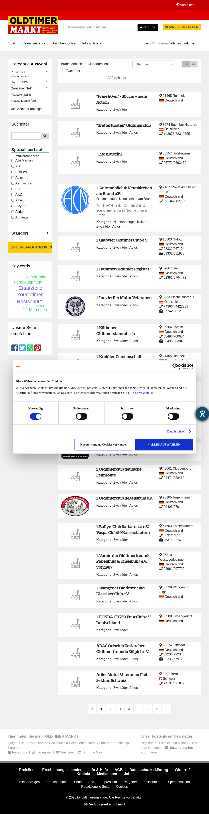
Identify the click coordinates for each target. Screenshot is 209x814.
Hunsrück (41, 306)
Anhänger (20, 217)
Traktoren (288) (21, 94)
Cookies (122, 786)
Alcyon (18, 206)
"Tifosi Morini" (109, 154)
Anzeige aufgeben (181, 27)
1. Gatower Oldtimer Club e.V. (122, 240)
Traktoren (143, 222)
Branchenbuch (64, 43)
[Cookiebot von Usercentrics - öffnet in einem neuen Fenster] (175, 366)
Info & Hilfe (91, 43)
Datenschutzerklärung (148, 770)
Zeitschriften (152, 782)
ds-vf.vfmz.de (144, 392)
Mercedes (38, 310)
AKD (16, 194)
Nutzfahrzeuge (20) (23, 100)
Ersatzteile (30, 288)
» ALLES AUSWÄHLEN (164, 444)
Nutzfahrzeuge (124, 222)
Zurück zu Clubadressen (20, 74)
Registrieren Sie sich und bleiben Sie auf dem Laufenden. (170, 747)
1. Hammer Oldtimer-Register (122, 269)
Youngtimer (30, 294)
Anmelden (185, 5)
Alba (16, 200)
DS (14, 290)
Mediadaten (107, 774)
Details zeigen (176, 431)
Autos (133, 132)
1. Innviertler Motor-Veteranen (124, 297)
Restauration (37, 277)
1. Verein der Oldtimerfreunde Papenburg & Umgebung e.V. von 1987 (123, 561)
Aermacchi (21, 183)
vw (25, 308)
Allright (18, 211)
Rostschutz (29, 301)
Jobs (128, 774)
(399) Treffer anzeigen (31, 247)
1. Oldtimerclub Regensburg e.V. (124, 498)
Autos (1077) (19, 82)
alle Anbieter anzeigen (27, 109)
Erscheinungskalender (62, 770)
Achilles (19, 172)
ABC (16, 166)
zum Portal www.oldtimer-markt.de (169, 43)
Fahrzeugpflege (28, 282)
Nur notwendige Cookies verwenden (103, 444)
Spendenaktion (179, 782)
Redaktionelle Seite (95, 786)
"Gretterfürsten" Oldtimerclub (123, 125)
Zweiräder (73, 71)
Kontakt (83, 774)
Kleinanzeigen (33, 43)
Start (11, 43)
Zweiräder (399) (21, 88)
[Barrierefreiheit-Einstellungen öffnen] (202, 413)
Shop (78, 782)
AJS (16, 189)
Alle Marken (22, 160)
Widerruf (182, 770)
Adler (17, 177)
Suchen (148, 27)
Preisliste (27, 770)
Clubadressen (98, 64)
